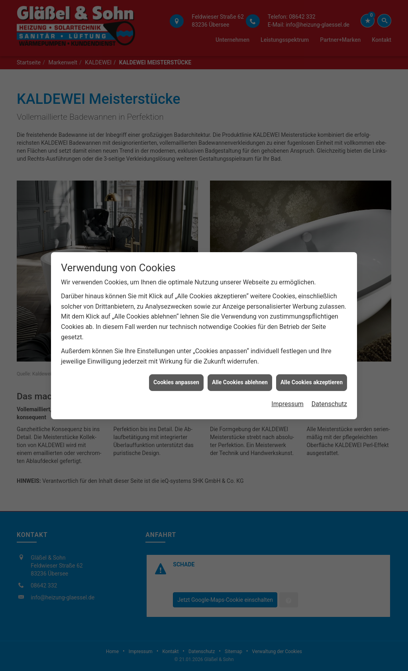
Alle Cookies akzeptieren (311, 372)
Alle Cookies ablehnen (240, 372)
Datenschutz (329, 393)
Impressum (287, 393)
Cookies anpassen (176, 372)
